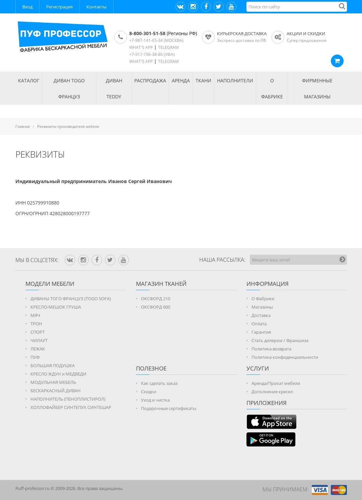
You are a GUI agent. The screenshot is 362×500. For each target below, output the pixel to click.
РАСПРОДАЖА (150, 80)
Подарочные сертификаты (168, 408)
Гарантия (261, 332)
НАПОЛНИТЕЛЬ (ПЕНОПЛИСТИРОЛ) (67, 399)
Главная (22, 126)
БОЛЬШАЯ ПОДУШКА (52, 365)
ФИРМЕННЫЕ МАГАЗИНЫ (317, 88)
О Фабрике (262, 299)
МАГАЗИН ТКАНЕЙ (161, 283)
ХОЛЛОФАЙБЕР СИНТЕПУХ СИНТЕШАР (70, 407)
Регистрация (59, 7)
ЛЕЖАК (37, 349)
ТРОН (36, 324)
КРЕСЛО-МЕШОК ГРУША (55, 307)
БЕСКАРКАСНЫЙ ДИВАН (55, 391)
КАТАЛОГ (28, 80)
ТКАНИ (203, 80)
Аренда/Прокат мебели (275, 383)
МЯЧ (35, 315)
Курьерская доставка (242, 33)
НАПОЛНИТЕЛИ (235, 80)
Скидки (148, 392)
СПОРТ (37, 332)
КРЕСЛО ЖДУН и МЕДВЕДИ (58, 374)
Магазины (262, 307)
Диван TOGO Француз (69, 88)
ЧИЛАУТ (39, 340)
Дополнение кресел (272, 392)
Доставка (261, 315)
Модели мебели (49, 283)
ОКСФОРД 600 (155, 307)
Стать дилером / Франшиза (279, 340)
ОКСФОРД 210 (155, 299)
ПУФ (35, 357)
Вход (27, 7)
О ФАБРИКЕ (272, 88)
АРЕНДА (181, 80)
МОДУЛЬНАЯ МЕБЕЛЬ (53, 382)
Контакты (96, 7)
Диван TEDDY (114, 88)
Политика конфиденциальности (284, 357)
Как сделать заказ (159, 383)
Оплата (259, 324)
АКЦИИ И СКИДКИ (306, 33)
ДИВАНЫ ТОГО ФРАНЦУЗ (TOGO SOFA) (70, 299)
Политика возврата (271, 349)
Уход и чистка (155, 400)
